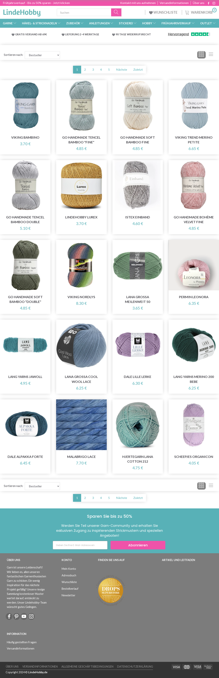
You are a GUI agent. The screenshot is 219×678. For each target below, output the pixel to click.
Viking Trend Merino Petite (194, 139)
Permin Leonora (193, 297)
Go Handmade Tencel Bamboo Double (25, 219)
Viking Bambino (25, 137)
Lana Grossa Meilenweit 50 (137, 299)
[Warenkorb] (200, 12)
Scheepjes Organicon (193, 457)
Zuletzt (138, 69)
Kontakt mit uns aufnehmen (138, 3)
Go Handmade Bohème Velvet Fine (194, 219)
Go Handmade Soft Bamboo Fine (137, 139)
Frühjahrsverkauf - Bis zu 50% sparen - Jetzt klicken (36, 3)
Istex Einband (137, 217)
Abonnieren (138, 545)
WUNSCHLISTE (163, 12)
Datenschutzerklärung (135, 666)
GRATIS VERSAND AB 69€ (31, 34)
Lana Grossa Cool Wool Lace (81, 379)
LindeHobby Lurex (81, 217)
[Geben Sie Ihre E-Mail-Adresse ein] (80, 545)
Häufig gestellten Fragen (22, 642)
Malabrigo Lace (81, 457)
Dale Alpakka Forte (25, 457)
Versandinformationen (174, 3)
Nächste (121, 69)
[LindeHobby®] (22, 11)
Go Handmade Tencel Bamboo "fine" (81, 139)
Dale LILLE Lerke (137, 377)
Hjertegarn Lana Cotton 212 (137, 459)
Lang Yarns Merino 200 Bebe (193, 379)
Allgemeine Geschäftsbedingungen (87, 666)
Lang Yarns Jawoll (25, 377)
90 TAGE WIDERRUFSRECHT (133, 34)
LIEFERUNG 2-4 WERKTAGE (82, 34)
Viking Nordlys (81, 297)
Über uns (198, 3)
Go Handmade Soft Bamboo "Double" (25, 299)
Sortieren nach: (13, 54)
